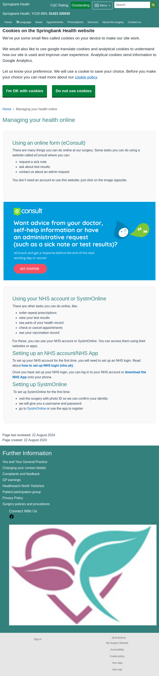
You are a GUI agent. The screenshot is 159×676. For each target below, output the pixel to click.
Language (23, 22)
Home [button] (8, 22)
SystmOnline (36, 408)
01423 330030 (59, 13)
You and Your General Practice (24, 461)
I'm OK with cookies (24, 91)
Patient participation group (21, 492)
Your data (117, 663)
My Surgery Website (117, 643)
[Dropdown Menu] (102, 5)
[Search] (132, 5)
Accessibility (117, 649)
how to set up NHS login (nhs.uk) (47, 365)
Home (6, 109)
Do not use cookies (74, 91)
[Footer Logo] (83, 575)
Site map (117, 669)
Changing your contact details (24, 467)
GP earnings (11, 479)
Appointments (54, 22)
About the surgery (113, 22)
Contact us (134, 22)
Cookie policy (117, 656)
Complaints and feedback (21, 473)
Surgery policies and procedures (26, 504)
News (38, 22)
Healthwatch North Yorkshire (23, 485)
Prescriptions (75, 22)
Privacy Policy (12, 498)
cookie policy (86, 77)
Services (93, 22)
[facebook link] (11, 516)
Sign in (37, 639)
